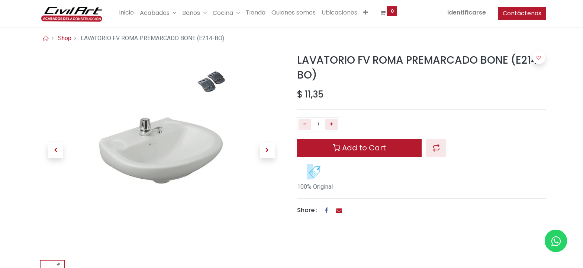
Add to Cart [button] (359, 148)
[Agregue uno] (331, 124)
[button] (365, 13)
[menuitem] (126, 13)
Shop (64, 38)
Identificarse (466, 12)
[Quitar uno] (305, 124)
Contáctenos (522, 13)
